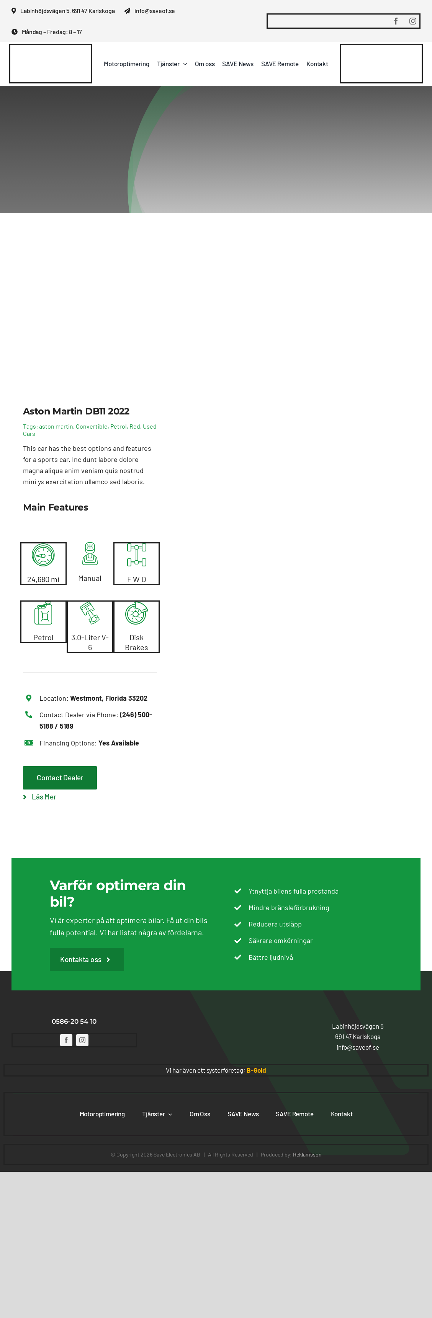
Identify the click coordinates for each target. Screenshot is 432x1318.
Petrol (118, 426)
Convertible (92, 426)
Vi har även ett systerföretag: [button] (216, 1070)
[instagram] (412, 21)
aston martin (56, 426)
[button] (358, 1026)
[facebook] (396, 21)
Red (134, 426)
